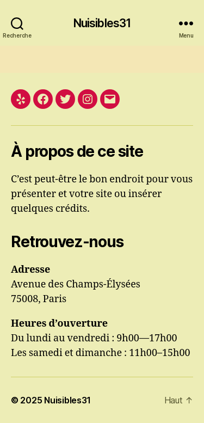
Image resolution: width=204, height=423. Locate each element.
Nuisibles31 (102, 23)
